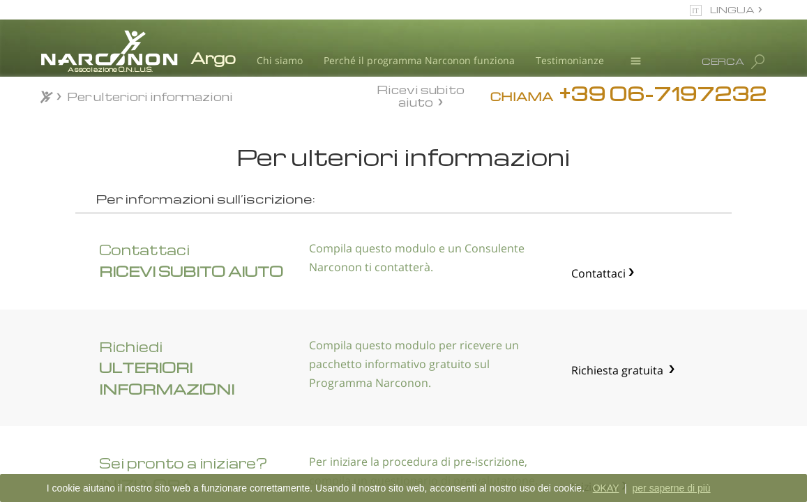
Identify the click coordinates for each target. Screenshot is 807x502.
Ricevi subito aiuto (421, 95)
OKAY (606, 488)
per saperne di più (672, 488)
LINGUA (732, 9)
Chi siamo (280, 60)
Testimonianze (570, 60)
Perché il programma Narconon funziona (419, 60)
